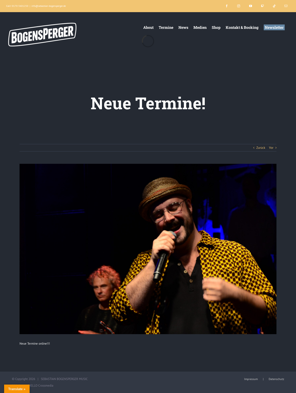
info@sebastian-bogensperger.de (48, 5)
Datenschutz (276, 379)
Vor (271, 148)
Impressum (251, 379)
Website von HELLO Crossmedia (32, 385)
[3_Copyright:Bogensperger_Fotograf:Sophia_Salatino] (148, 249)
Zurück (260, 148)
